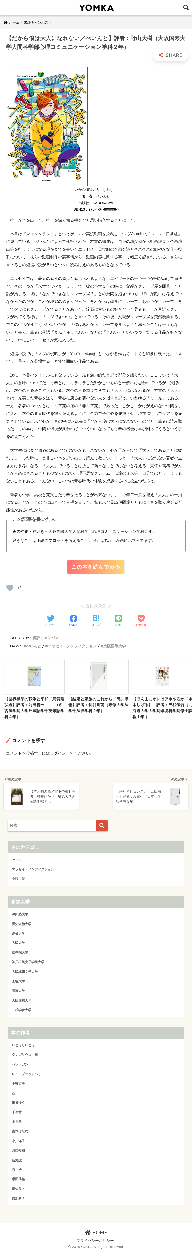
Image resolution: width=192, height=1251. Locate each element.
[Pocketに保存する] (141, 621)
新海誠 (17, 1159)
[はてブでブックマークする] (96, 621)
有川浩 (17, 1169)
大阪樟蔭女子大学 (25, 971)
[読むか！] (10, 588)
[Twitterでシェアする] (51, 621)
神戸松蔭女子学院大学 (28, 961)
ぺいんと (33, 646)
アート (17, 859)
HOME (96, 1232)
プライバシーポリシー (95, 1240)
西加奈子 (18, 1197)
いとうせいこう (23, 1044)
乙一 (15, 1092)
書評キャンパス (46, 637)
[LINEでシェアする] (118, 621)
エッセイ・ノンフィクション (72, 646)
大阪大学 (18, 942)
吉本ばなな (20, 1131)
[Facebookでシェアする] (73, 621)
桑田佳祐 (18, 1178)
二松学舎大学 (22, 1009)
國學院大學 (20, 952)
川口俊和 (18, 1150)
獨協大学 (18, 990)
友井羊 (17, 1121)
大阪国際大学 (115, 646)
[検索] (102, 825)
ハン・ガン (20, 1064)
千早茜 (17, 1111)
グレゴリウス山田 (25, 1054)
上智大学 (18, 980)
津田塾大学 (20, 913)
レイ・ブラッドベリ (26, 1073)
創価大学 (18, 933)
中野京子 (18, 1083)
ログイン (58, 753)
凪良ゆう (18, 1102)
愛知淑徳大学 (22, 923)
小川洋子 (18, 1140)
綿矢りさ (18, 1188)
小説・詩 (18, 878)
